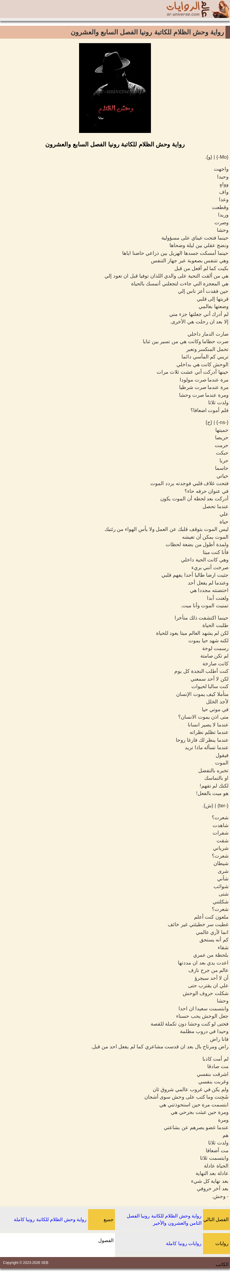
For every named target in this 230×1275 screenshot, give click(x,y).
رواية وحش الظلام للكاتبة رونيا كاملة (50, 1219)
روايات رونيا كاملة (184, 1243)
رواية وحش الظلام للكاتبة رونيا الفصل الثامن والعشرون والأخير (164, 1219)
